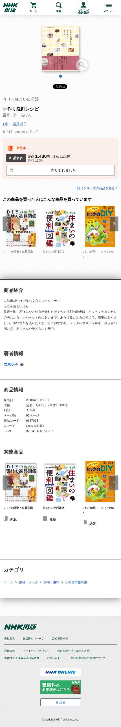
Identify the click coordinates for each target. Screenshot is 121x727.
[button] (7, 482)
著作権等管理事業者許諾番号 (21, 658)
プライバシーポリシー (36, 650)
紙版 (13, 519)
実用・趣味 (51, 582)
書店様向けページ (33, 638)
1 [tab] (60, 76)
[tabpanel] (60, 50)
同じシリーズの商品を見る (97, 188)
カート (33, 11)
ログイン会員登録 (83, 11)
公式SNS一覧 (60, 638)
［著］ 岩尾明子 (14, 124)
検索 (58, 11)
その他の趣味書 (76, 582)
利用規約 (9, 650)
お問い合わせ (55, 658)
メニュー (108, 11)
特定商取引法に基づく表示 (73, 650)
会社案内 (9, 638)
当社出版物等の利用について (88, 658)
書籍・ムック (28, 582)
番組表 (61, 702)
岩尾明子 (11, 364)
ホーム (8, 582)
